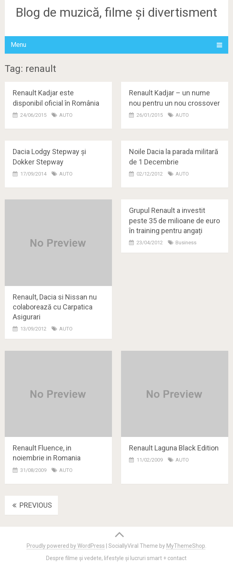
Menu (18, 44)
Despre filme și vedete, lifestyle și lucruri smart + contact (116, 558)
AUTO (66, 115)
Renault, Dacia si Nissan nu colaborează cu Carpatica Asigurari (55, 307)
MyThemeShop (185, 546)
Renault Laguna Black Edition (174, 448)
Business (185, 242)
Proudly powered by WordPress (66, 546)
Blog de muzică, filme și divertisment (116, 12)
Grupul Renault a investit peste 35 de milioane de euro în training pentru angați (174, 220)
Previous (31, 505)
